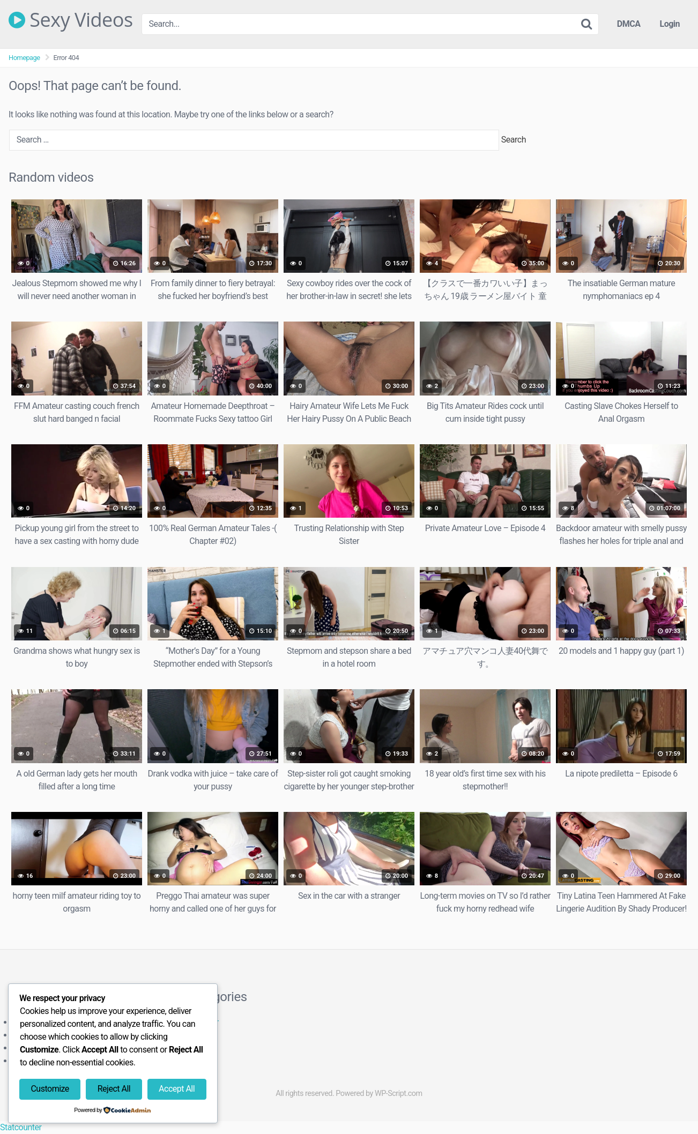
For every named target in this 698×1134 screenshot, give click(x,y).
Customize (50, 1089)
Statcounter (20, 1127)
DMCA (629, 24)
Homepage (24, 58)
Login (669, 24)
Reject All (114, 1089)
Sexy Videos (71, 19)
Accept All (177, 1089)
